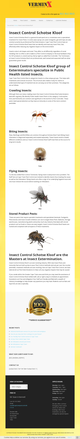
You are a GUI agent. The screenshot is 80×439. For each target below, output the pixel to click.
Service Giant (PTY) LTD (51, 433)
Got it (70, 437)
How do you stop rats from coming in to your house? (26, 334)
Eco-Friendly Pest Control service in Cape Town (24, 336)
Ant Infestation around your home (20, 342)
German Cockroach (16, 347)
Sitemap (44, 434)
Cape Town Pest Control (40, 4)
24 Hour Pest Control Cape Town (20, 339)
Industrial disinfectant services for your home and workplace (28, 331)
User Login (50, 434)
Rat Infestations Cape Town (19, 344)
